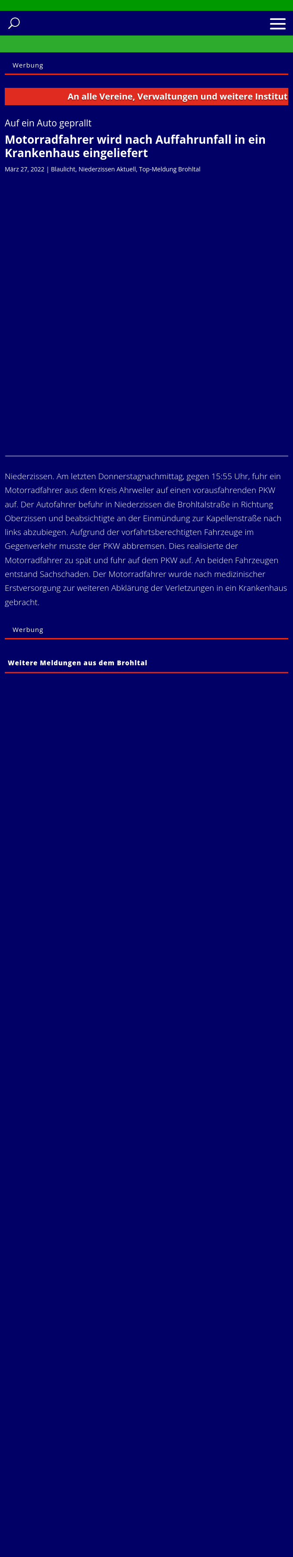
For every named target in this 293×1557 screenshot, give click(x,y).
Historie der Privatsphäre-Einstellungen (78, 1505)
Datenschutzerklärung (72, 1452)
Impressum (54, 1441)
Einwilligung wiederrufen (76, 1523)
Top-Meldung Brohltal (170, 169)
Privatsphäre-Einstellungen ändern (79, 1482)
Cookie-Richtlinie (63, 1464)
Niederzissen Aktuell (107, 169)
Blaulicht (63, 169)
